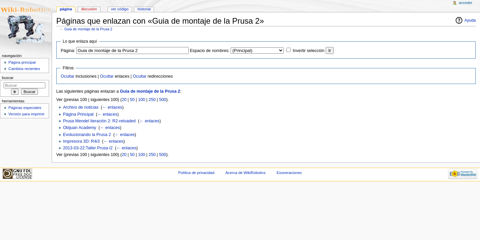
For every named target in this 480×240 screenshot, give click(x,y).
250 (152, 99)
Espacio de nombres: (209, 50)
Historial (144, 9)
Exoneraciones (289, 173)
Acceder (465, 3)
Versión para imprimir (26, 114)
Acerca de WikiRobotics (245, 173)
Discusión (89, 9)
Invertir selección (308, 50)
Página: (68, 50)
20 (124, 99)
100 (141, 99)
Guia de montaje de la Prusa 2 (88, 29)
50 (132, 99)
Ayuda (470, 20)
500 (162, 99)
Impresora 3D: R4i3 (81, 141)
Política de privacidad (196, 173)
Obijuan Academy (79, 127)
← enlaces (112, 107)
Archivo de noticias (81, 107)
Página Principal (78, 114)
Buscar (8, 78)
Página (66, 9)
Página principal (22, 62)
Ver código (120, 9)
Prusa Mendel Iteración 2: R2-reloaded (99, 121)
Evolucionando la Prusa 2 (87, 134)
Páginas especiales (24, 108)
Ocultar (67, 76)
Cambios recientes (24, 69)
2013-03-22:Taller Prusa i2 (88, 148)
